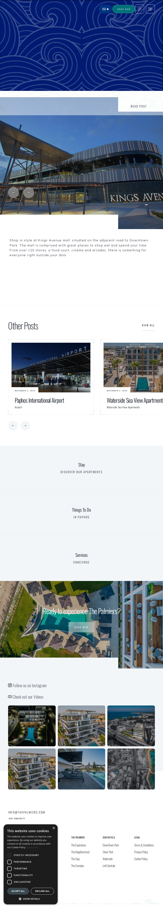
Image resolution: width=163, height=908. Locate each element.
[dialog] (31, 864)
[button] (13, 192)
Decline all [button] (42, 891)
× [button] (53, 828)
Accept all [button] (18, 891)
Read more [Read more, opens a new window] (32, 847)
